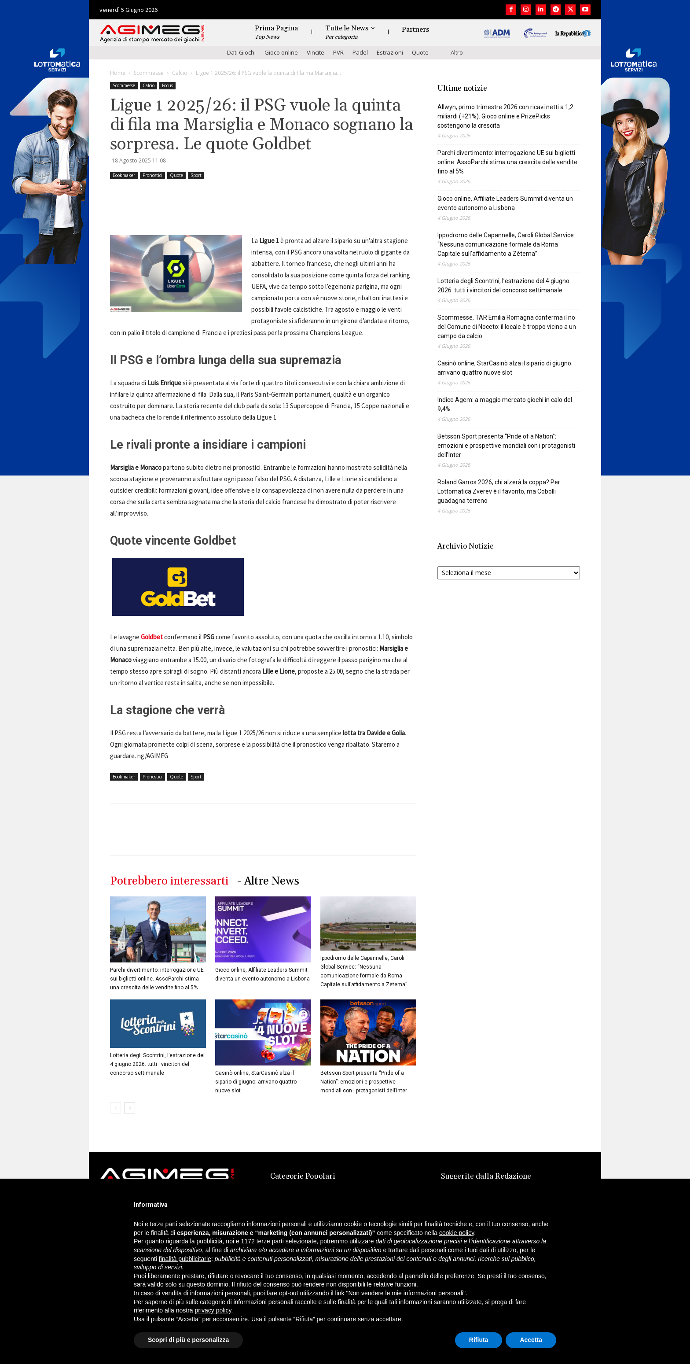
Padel (360, 52)
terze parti (270, 1241)
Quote (420, 52)
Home (117, 73)
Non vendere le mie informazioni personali (405, 1293)
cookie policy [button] (456, 1232)
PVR (338, 52)
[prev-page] (115, 1107)
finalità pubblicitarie (185, 1258)
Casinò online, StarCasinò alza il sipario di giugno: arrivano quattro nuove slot (256, 1082)
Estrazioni (390, 52)
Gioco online (281, 52)
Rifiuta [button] (478, 1339)
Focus (167, 85)
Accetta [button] (531, 1339)
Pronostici (152, 175)
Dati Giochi (241, 52)
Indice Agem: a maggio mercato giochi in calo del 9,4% (504, 404)
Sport (196, 175)
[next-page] (129, 1107)
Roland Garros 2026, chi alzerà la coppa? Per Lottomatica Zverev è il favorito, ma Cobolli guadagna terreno (498, 491)
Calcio (179, 73)
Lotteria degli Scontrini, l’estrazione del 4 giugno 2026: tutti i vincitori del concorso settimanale (157, 1064)
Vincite (315, 52)
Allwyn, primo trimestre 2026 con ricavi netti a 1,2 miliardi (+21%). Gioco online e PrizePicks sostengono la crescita (505, 116)
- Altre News (268, 881)
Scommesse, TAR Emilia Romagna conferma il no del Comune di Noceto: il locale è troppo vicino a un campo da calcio (506, 326)
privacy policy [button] (213, 1310)
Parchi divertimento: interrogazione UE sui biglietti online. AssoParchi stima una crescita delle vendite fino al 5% (157, 979)
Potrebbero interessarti (169, 881)
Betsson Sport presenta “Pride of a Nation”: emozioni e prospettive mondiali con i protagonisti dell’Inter (363, 1082)
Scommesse (149, 73)
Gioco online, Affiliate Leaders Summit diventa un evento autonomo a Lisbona (505, 203)
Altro (457, 52)
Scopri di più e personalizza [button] (188, 1339)
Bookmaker (124, 175)
